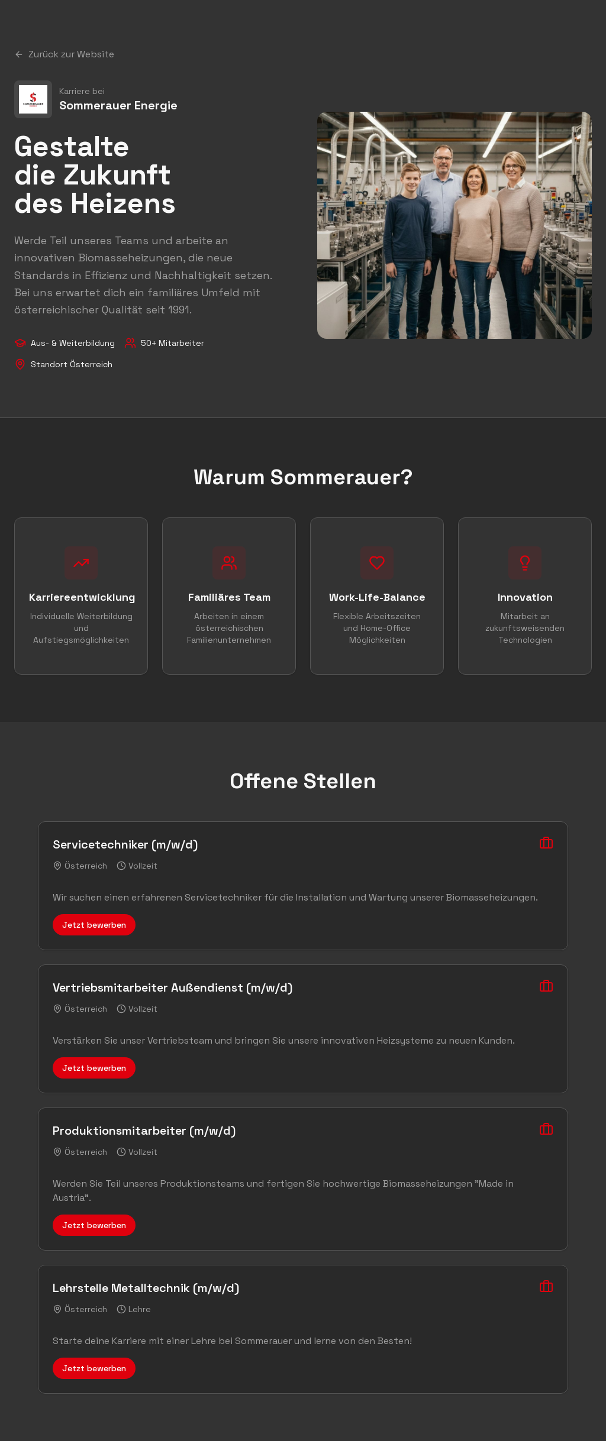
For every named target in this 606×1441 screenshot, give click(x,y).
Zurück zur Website (64, 54)
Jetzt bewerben (94, 924)
